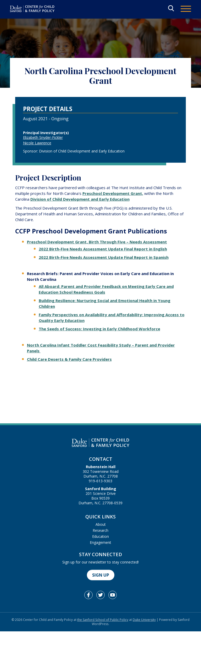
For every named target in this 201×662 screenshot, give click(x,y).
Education (100, 536)
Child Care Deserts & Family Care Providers (69, 359)
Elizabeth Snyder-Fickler (43, 137)
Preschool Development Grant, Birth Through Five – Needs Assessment (97, 241)
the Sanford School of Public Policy (102, 619)
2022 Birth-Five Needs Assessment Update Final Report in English (103, 248)
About (101, 524)
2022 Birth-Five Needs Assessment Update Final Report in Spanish (104, 257)
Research (100, 530)
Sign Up (100, 575)
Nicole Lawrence (37, 142)
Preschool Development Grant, (112, 193)
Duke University (144, 619)
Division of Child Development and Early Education (80, 199)
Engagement (100, 542)
